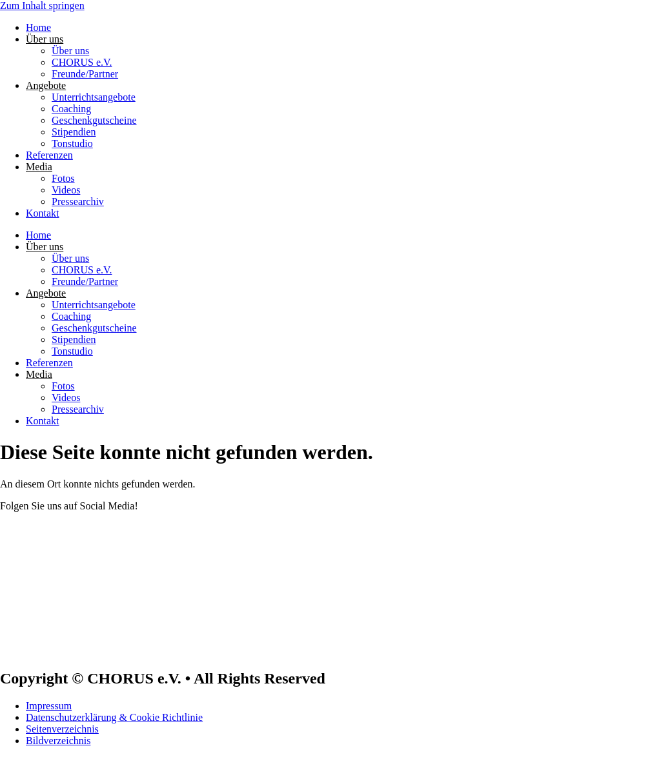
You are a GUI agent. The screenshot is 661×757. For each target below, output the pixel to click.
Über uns (44, 39)
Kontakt (42, 213)
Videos (66, 189)
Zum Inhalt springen (42, 5)
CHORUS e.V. (82, 62)
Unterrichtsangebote (94, 97)
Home (38, 27)
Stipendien (74, 131)
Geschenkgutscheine (94, 120)
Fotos (63, 178)
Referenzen (49, 155)
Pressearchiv (78, 201)
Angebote (46, 85)
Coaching (71, 108)
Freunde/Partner (85, 73)
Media (39, 166)
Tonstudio (72, 143)
